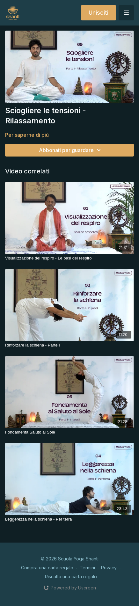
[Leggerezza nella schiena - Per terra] (69, 519)
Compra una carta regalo (47, 567)
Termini (87, 567)
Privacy (109, 567)
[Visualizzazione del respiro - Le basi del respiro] (69, 258)
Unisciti (98, 12)
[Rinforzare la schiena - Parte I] (69, 345)
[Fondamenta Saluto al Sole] (69, 432)
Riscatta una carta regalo (71, 576)
